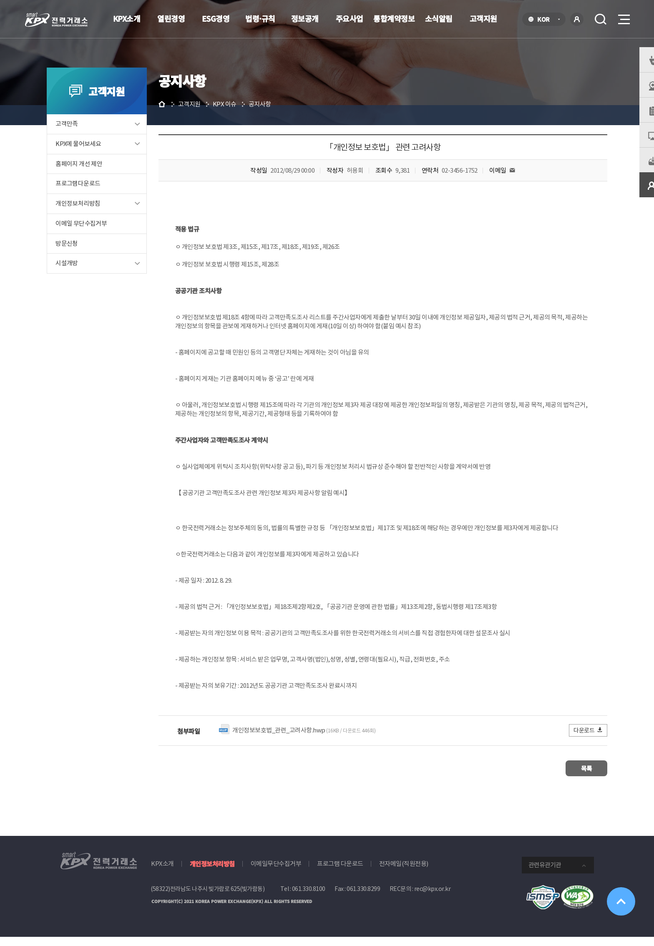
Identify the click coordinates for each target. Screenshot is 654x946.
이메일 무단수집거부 (94, 235)
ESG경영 (216, 18)
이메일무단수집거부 (276, 873)
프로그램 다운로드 (340, 873)
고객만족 (80, 135)
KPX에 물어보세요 (92, 155)
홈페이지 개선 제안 (92, 175)
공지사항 (278, 115)
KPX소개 (127, 18)
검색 (600, 19)
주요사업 (349, 18)
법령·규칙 (260, 18)
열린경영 (171, 18)
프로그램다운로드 (91, 195)
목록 (569, 778)
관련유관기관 (544, 874)
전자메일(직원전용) (403, 873)
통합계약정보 (394, 18)
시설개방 (80, 275)
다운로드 (575, 741)
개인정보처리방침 (91, 215)
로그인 (577, 19)
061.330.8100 (308, 898)
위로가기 (617, 897)
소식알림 (439, 18)
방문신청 (80, 255)
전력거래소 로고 (56, 19)
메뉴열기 (623, 17)
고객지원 (483, 18)
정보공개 (305, 18)
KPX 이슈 (243, 115)
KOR (545, 20)
